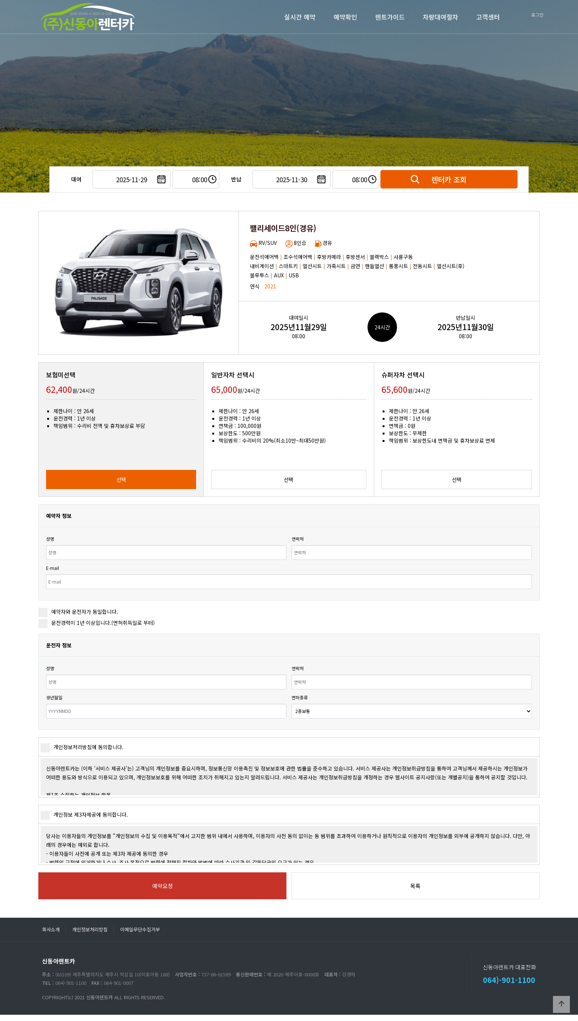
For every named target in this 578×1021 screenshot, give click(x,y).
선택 (121, 479)
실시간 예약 (300, 16)
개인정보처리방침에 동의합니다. (82, 747)
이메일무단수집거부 (140, 929)
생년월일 (54, 697)
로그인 (537, 14)
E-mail (52, 568)
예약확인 (345, 16)
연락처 (298, 539)
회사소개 (51, 929)
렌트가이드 (390, 16)
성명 (50, 539)
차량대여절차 (440, 16)
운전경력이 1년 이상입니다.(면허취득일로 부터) (96, 622)
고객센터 (488, 16)
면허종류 (300, 697)
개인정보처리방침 (90, 929)
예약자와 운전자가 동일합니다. (78, 611)
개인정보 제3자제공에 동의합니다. (84, 814)
